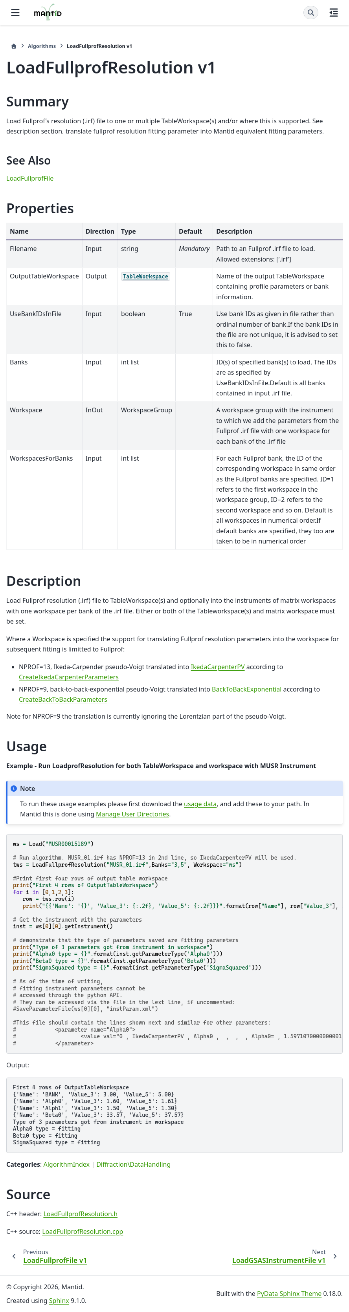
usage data (200, 804)
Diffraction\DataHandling (133, 1164)
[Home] (14, 46)
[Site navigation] (15, 12)
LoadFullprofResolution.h (80, 1214)
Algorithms (42, 45)
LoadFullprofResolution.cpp (82, 1231)
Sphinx (59, 1300)
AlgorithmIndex (66, 1164)
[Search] (310, 12)
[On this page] (334, 12)
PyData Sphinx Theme (289, 1293)
